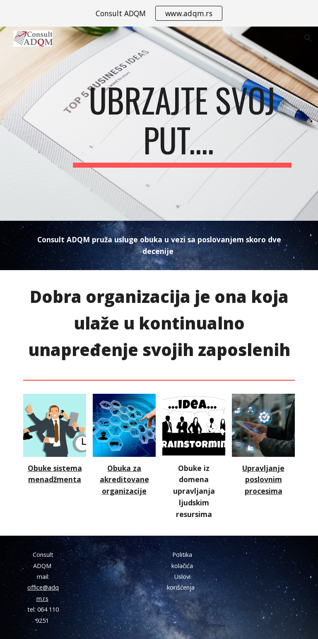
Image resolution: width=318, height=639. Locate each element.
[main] (182, 123)
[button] (308, 38)
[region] (159, 13)
